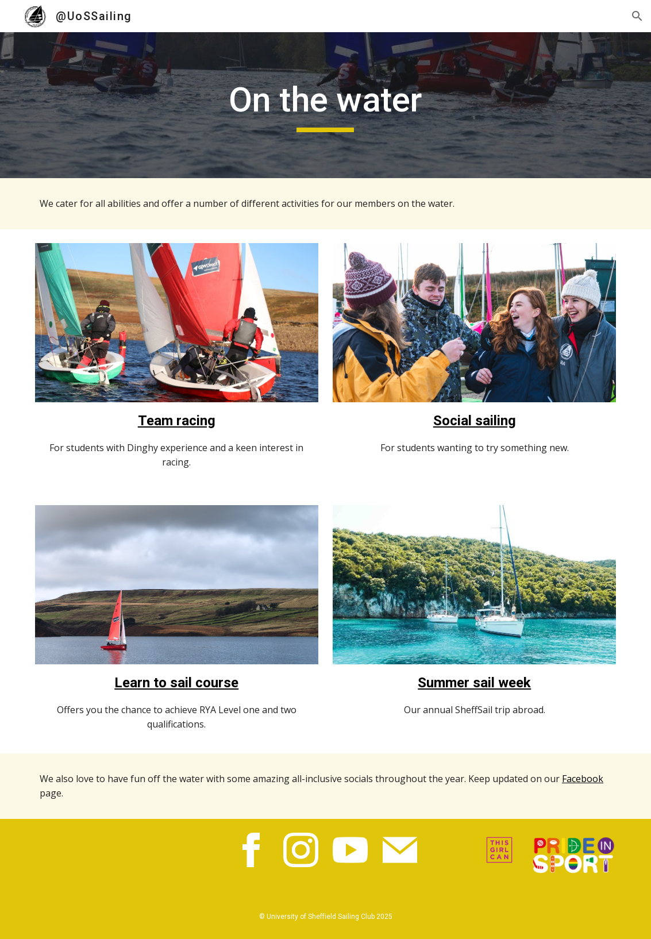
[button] (637, 16)
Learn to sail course (176, 683)
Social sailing (474, 421)
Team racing (176, 421)
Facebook (582, 778)
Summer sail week (474, 683)
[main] (325, 105)
